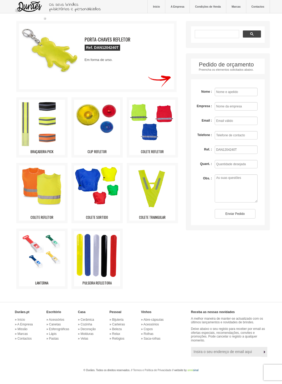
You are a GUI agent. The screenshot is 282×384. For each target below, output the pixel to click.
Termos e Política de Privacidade (152, 370)
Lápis (53, 334)
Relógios (118, 338)
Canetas (55, 324)
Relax (116, 334)
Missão (23, 329)
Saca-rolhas (152, 338)
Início (156, 6)
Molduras (87, 334)
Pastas (54, 338)
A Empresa (177, 6)
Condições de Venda (208, 6)
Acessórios (56, 319)
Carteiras (118, 324)
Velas (84, 338)
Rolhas (148, 334)
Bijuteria (118, 319)
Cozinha (86, 324)
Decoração (88, 329)
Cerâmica (87, 319)
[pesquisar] (216, 34)
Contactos (258, 6)
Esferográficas (59, 329)
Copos (148, 329)
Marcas (236, 6)
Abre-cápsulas (153, 319)
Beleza (117, 329)
